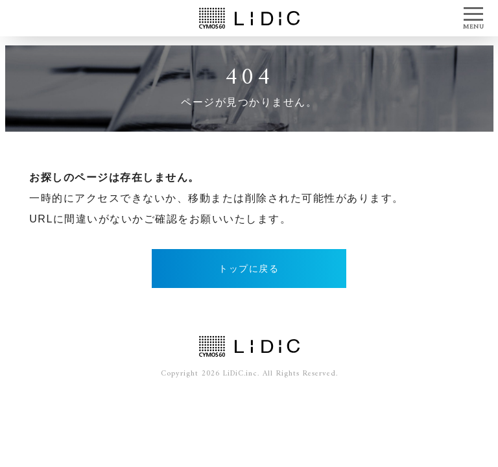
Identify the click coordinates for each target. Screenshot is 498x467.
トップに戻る (249, 268)
